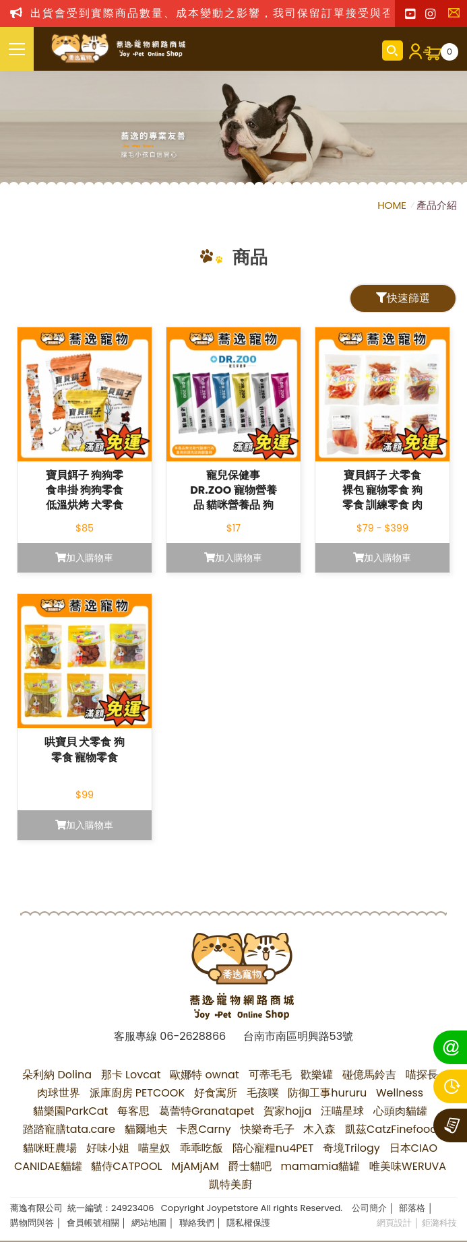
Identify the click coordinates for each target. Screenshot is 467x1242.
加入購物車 (84, 557)
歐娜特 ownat (204, 1074)
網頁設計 (394, 1222)
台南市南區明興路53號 (298, 1036)
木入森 (319, 1129)
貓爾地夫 (146, 1129)
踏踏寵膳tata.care (69, 1129)
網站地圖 (148, 1222)
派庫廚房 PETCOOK (137, 1093)
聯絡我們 (457, 17)
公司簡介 (369, 1208)
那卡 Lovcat (131, 1074)
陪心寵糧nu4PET (273, 1148)
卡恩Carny (203, 1129)
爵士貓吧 (250, 1166)
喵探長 (422, 1074)
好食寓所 (215, 1093)
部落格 (412, 1208)
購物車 (449, 52)
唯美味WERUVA (407, 1166)
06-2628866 (193, 1036)
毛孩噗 (263, 1093)
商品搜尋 (392, 50)
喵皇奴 (154, 1148)
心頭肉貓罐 (400, 1111)
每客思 (133, 1111)
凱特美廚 (230, 1184)
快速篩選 (403, 298)
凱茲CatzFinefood (391, 1129)
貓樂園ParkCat (70, 1111)
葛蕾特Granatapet (207, 1111)
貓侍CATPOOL (126, 1166)
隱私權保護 (248, 1222)
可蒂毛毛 (270, 1074)
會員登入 (413, 50)
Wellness (399, 1093)
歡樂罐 (317, 1074)
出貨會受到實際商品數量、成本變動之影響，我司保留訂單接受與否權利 (224, 13)
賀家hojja (287, 1111)
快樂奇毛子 (267, 1129)
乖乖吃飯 (201, 1148)
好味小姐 (107, 1148)
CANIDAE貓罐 (48, 1166)
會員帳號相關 (93, 1222)
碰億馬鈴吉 (369, 1074)
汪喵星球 (342, 1111)
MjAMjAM (195, 1166)
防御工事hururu (327, 1093)
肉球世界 (58, 1093)
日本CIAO (414, 1148)
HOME (393, 205)
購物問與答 (32, 1222)
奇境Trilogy (351, 1148)
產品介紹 (436, 205)
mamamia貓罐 (321, 1166)
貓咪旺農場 (50, 1148)
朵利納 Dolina (57, 1074)
